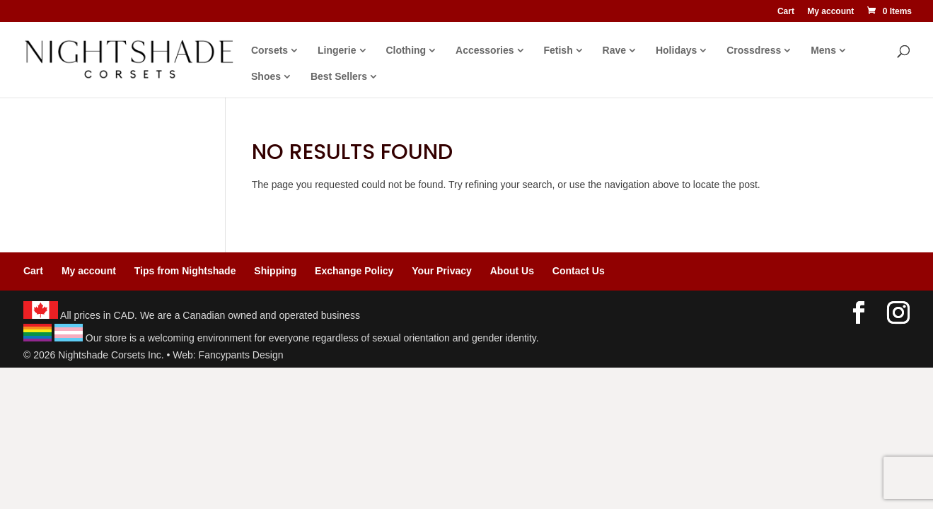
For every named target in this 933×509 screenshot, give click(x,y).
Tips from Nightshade (185, 270)
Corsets (269, 50)
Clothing (406, 50)
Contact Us (578, 270)
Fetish (557, 50)
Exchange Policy (354, 270)
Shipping (275, 270)
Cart (785, 11)
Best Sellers (339, 76)
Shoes (266, 76)
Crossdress (753, 50)
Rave (614, 50)
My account (830, 11)
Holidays (676, 50)
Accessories (485, 50)
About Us (512, 270)
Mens (823, 50)
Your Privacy (442, 270)
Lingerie (337, 50)
